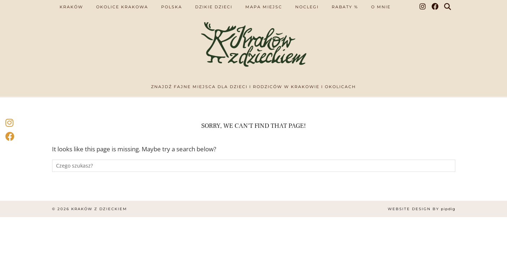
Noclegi (307, 6)
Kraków (71, 6)
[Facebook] (435, 7)
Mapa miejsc (263, 6)
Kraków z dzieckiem (99, 209)
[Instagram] (423, 7)
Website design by (421, 209)
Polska (171, 6)
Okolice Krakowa (122, 6)
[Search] (448, 7)
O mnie (381, 6)
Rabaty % (345, 6)
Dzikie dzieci (213, 6)
